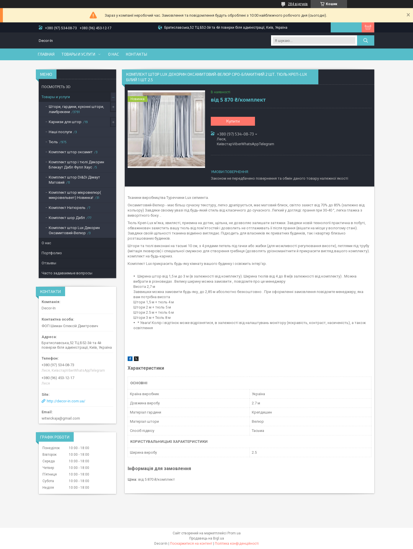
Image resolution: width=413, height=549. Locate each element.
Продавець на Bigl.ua (206, 538)
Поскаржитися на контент (191, 544)
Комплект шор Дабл (67, 218)
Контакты (136, 54)
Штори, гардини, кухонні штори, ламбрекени (76, 109)
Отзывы (49, 263)
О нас (113, 54)
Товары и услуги (78, 54)
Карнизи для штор (65, 122)
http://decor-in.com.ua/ (66, 401)
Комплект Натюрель (67, 207)
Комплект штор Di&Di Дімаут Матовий (74, 180)
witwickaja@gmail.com (61, 418)
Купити (233, 121)
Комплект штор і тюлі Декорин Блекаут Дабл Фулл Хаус (76, 164)
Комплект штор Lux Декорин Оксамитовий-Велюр (74, 230)
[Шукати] (365, 40)
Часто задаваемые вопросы (67, 273)
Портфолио (52, 253)
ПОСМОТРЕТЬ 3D (56, 87)
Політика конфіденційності (237, 544)
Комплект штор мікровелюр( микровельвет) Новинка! (75, 195)
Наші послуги (60, 132)
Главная (46, 54)
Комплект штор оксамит (71, 152)
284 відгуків (298, 4)
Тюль (53, 142)
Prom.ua (234, 533)
